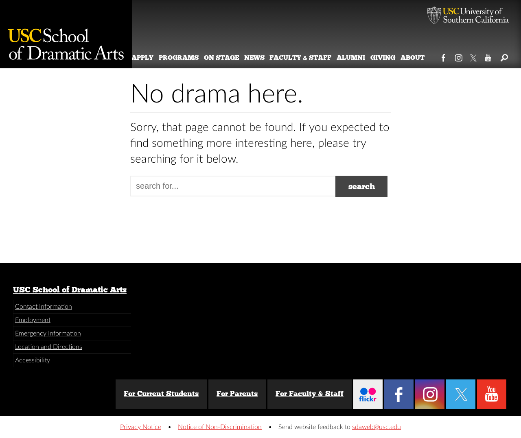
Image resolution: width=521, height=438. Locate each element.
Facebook (443, 56)
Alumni (360, 57)
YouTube (488, 56)
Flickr (368, 394)
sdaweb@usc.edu (376, 427)
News (264, 57)
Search (503, 56)
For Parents (237, 393)
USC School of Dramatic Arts (70, 289)
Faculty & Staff (310, 57)
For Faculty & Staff (310, 393)
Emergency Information (48, 333)
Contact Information (43, 306)
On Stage (230, 57)
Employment (32, 320)
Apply (152, 57)
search (361, 186)
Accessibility (32, 360)
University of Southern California (468, 16)
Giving (392, 57)
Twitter (474, 56)
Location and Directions (48, 347)
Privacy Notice (140, 427)
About (422, 57)
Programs (188, 57)
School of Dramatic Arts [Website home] (66, 34)
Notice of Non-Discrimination (220, 427)
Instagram (458, 56)
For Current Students (161, 393)
